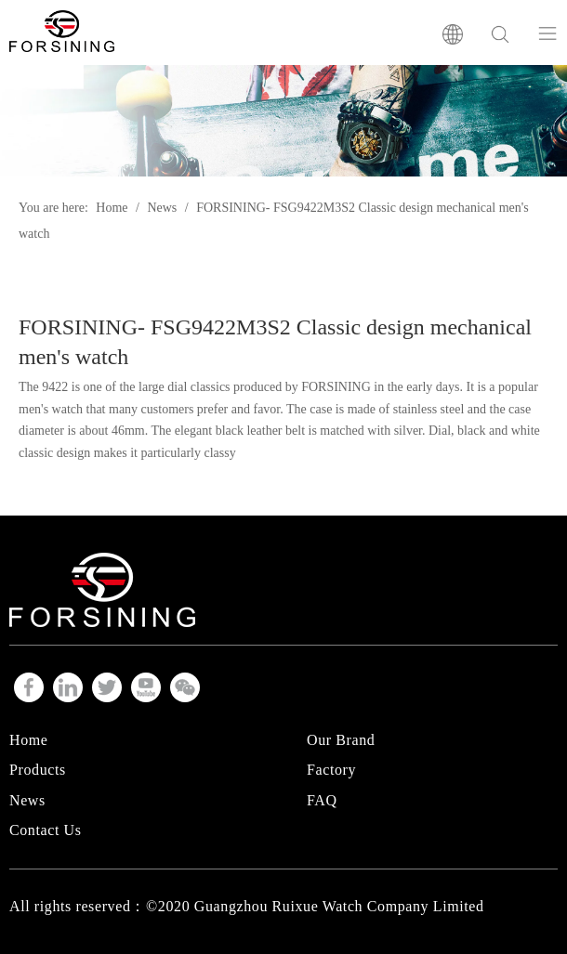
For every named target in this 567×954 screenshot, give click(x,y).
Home (28, 740)
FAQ (322, 800)
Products (37, 770)
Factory (331, 770)
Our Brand (341, 740)
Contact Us (45, 830)
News (27, 800)
